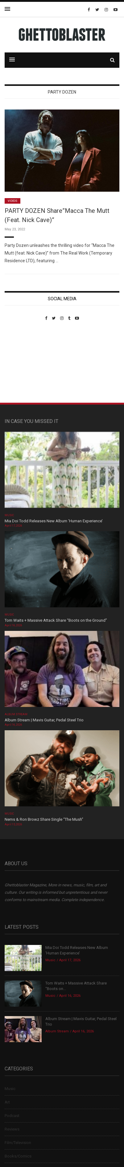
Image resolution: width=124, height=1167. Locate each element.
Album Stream (16, 714)
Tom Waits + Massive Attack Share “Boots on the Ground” (56, 620)
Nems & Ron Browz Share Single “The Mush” (44, 819)
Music (9, 515)
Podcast (12, 1115)
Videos (12, 200)
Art (7, 1102)
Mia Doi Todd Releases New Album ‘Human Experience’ (54, 521)
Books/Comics (18, 1156)
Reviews (12, 1129)
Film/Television (18, 1142)
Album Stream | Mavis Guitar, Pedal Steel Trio (44, 720)
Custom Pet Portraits (23, 362)
